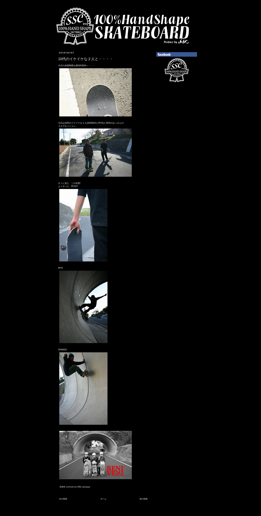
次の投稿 (63, 499)
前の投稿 (144, 499)
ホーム (103, 499)
